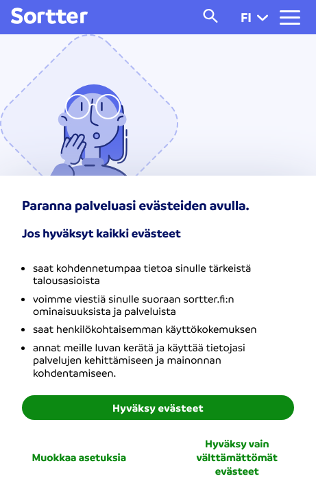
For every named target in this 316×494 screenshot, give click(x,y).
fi (254, 17)
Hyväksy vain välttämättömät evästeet (237, 457)
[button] (262, 17)
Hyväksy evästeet (158, 407)
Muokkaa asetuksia (79, 457)
